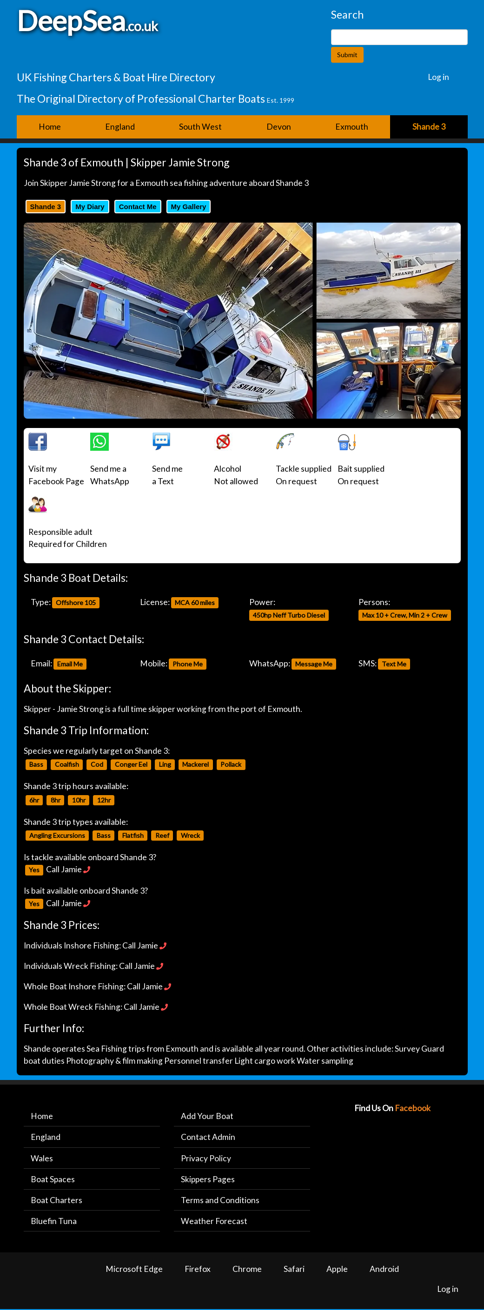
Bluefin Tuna (54, 1221)
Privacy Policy (206, 1158)
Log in (438, 77)
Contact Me (138, 207)
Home (50, 127)
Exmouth (351, 127)
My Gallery (188, 207)
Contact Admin (208, 1137)
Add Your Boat (207, 1116)
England (120, 127)
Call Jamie (64, 869)
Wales (42, 1158)
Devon (278, 127)
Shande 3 (45, 207)
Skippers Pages (208, 1180)
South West (200, 127)
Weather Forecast (214, 1221)
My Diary (90, 207)
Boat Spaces (53, 1180)
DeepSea (71, 20)
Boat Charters (56, 1200)
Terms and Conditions (220, 1200)
